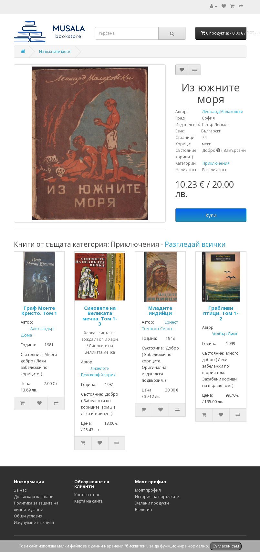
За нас (20, 490)
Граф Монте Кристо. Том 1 (39, 311)
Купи (210, 215)
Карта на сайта (88, 501)
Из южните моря (55, 51)
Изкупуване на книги (34, 522)
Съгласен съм (226, 546)
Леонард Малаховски (216, 111)
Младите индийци (160, 311)
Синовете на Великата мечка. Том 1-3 (99, 316)
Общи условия (28, 516)
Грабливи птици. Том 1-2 (220, 313)
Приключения (216, 163)
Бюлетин (143, 509)
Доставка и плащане (33, 496)
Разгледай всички (195, 244)
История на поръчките (157, 496)
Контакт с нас (87, 494)
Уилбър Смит (219, 334)
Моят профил (148, 490)
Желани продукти (152, 503)
